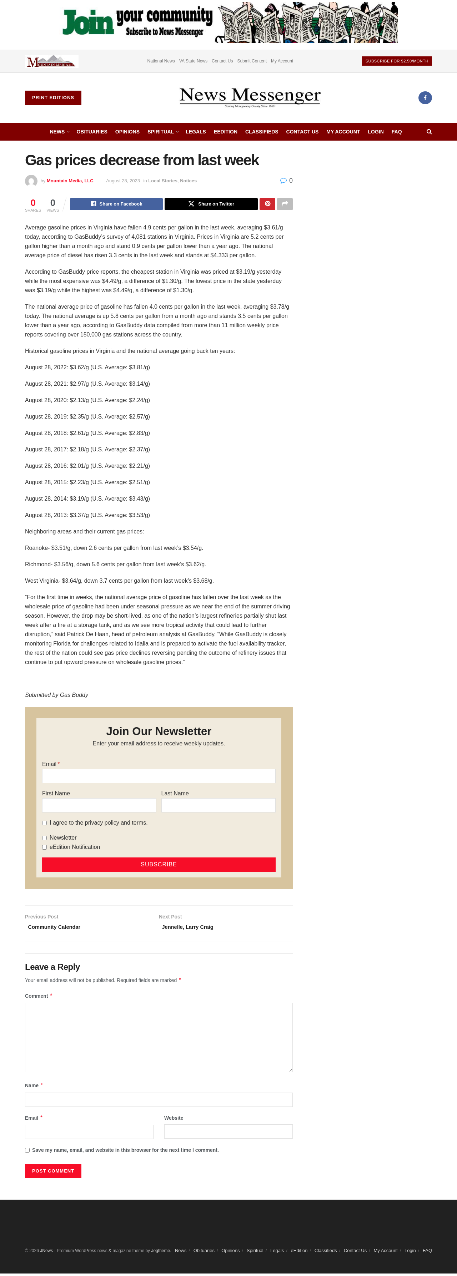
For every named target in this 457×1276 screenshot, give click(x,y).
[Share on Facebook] (116, 205)
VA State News (193, 61)
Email (49, 765)
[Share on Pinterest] (267, 205)
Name (34, 1088)
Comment (39, 998)
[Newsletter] (44, 839)
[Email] (159, 777)
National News (161, 61)
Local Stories (162, 180)
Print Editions (53, 97)
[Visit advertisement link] (52, 61)
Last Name (175, 794)
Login (375, 132)
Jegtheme (160, 1253)
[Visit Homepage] (250, 97)
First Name (56, 794)
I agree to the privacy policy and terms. (99, 824)
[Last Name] (218, 806)
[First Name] (99, 806)
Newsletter (63, 839)
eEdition (225, 132)
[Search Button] (429, 132)
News (57, 132)
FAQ (397, 132)
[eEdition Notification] (44, 848)
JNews (46, 1253)
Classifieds (261, 132)
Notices (188, 180)
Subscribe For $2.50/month (397, 61)
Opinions (127, 132)
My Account (282, 61)
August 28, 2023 (123, 180)
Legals (196, 132)
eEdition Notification (75, 848)
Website (173, 1120)
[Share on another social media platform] (285, 205)
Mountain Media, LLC (70, 180)
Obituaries (91, 132)
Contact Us (222, 61)
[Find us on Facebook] (425, 97)
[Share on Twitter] (211, 205)
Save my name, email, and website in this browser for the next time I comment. (125, 1153)
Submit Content (252, 61)
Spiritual (160, 132)
